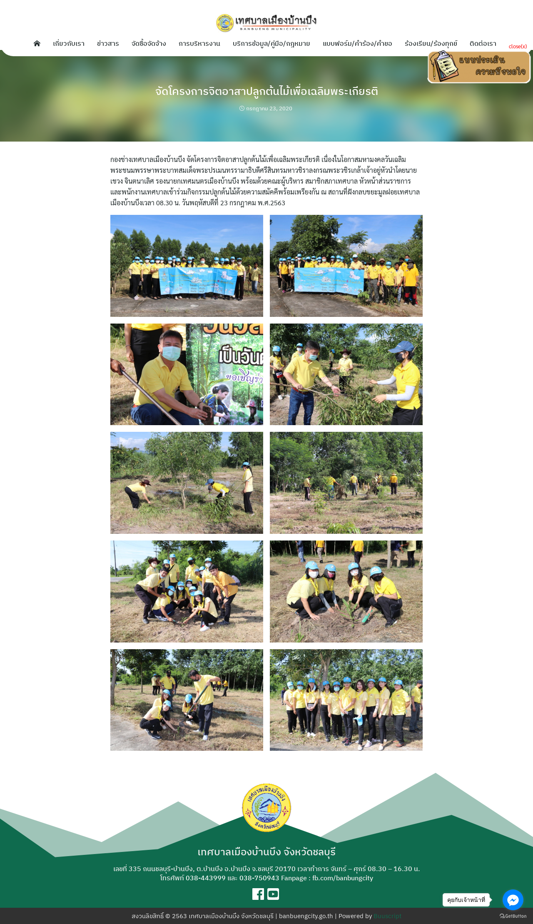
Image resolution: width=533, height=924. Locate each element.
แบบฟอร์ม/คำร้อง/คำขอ (357, 43)
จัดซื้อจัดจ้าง (149, 43)
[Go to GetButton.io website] (513, 915)
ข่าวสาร (108, 43)
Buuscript (387, 916)
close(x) (518, 46)
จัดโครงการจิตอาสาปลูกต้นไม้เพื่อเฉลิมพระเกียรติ (266, 90)
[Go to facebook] (513, 899)
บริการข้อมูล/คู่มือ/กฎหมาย (271, 43)
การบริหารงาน (199, 43)
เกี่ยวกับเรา (69, 43)
